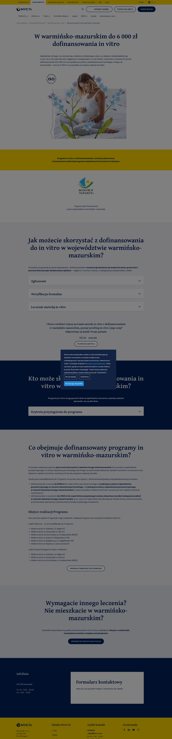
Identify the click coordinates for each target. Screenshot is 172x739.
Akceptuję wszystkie (74, 383)
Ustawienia (84, 377)
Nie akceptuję (70, 377)
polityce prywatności (96, 363)
